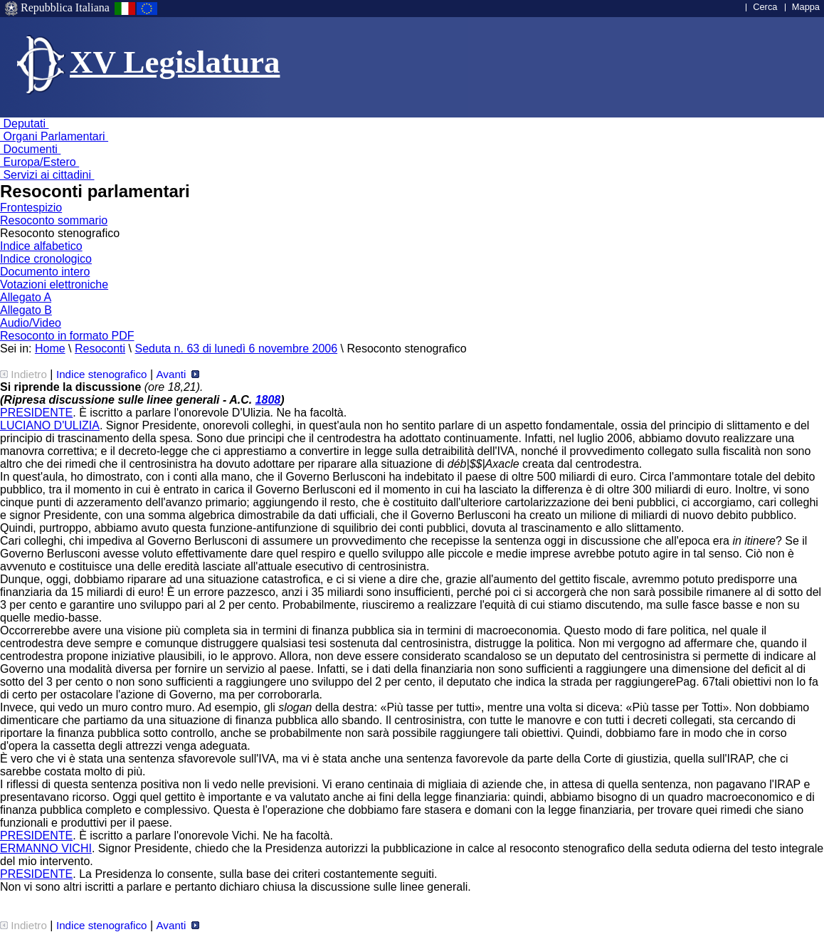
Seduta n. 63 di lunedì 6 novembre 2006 (235, 348)
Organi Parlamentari (54, 136)
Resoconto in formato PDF (67, 336)
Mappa (806, 6)
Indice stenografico (101, 374)
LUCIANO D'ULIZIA (50, 425)
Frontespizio (31, 207)
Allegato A (25, 297)
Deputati (24, 123)
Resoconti (100, 348)
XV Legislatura (175, 62)
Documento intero (45, 272)
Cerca (765, 6)
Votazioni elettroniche (54, 284)
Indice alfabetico (41, 246)
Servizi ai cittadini (47, 175)
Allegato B (26, 310)
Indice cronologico (46, 259)
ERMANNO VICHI (46, 848)
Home (50, 348)
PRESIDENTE (36, 413)
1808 (268, 400)
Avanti (177, 374)
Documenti (30, 149)
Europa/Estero (39, 162)
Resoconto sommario (53, 220)
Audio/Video (30, 323)
